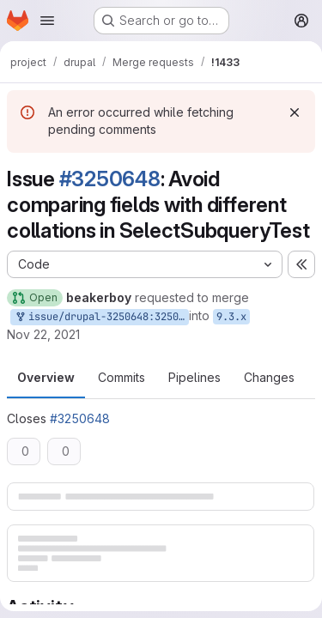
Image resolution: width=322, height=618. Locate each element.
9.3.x (231, 317)
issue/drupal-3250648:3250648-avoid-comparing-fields (101, 317)
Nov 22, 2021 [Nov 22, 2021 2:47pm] (43, 334)
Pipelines (194, 377)
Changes (269, 377)
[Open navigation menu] (47, 20)
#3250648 (110, 179)
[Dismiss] (294, 112)
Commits (121, 377)
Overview (46, 377)
